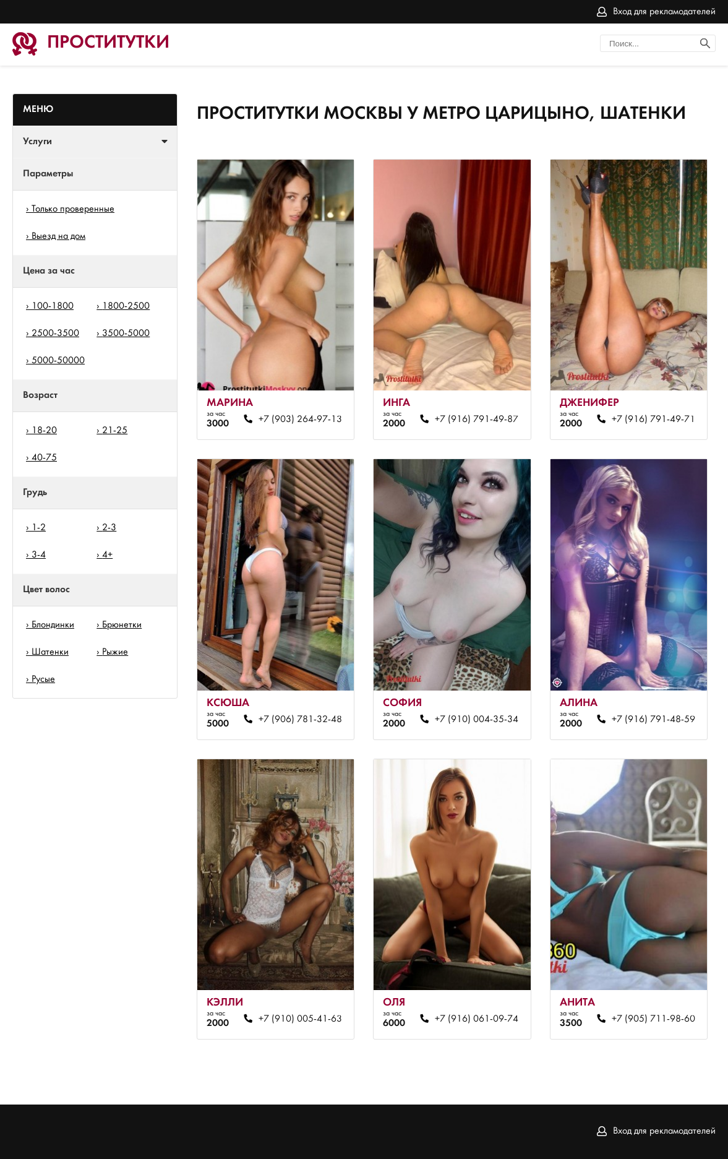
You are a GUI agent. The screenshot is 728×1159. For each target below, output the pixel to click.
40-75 (44, 458)
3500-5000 (126, 333)
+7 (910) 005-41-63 (300, 1019)
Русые (43, 679)
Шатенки (50, 652)
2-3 (109, 528)
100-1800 (53, 306)
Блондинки (53, 625)
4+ (107, 555)
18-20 (44, 431)
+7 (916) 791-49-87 (476, 419)
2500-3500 (55, 333)
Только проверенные (73, 209)
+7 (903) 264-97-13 (300, 419)
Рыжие (115, 652)
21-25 (114, 431)
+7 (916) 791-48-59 (653, 720)
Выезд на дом (58, 236)
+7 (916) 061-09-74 (476, 1019)
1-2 (39, 528)
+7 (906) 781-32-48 (300, 720)
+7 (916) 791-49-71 (653, 419)
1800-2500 (126, 306)
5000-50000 (58, 361)
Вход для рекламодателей (664, 12)
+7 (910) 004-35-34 (476, 720)
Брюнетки (122, 625)
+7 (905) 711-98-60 (653, 1019)
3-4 (39, 555)
